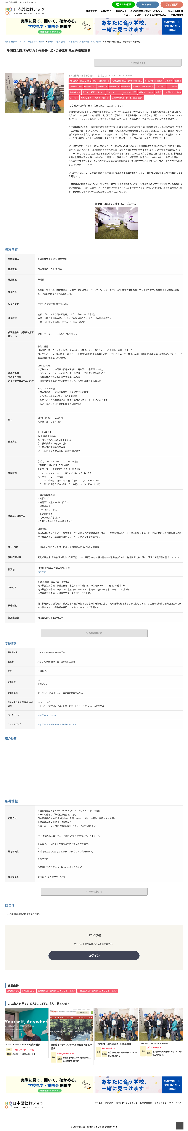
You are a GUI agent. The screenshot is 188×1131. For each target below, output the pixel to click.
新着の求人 (106, 10)
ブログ (138, 14)
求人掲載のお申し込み (155, 14)
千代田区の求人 (28, 991)
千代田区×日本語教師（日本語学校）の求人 (97, 991)
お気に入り (121, 10)
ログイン (94, 955)
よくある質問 (160, 1103)
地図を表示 (43, 571)
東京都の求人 (13, 991)
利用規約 (109, 1103)
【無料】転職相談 (174, 10)
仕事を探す (91, 10)
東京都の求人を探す (36, 41)
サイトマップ (175, 1103)
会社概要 (99, 1103)
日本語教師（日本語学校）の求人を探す (85, 41)
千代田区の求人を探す (57, 41)
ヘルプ (127, 14)
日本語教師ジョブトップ (15, 41)
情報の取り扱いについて (126, 1103)
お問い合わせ (176, 14)
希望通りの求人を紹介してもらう (146, 10)
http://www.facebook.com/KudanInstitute (56, 723)
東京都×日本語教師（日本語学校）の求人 (56, 991)
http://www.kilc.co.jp (46, 714)
